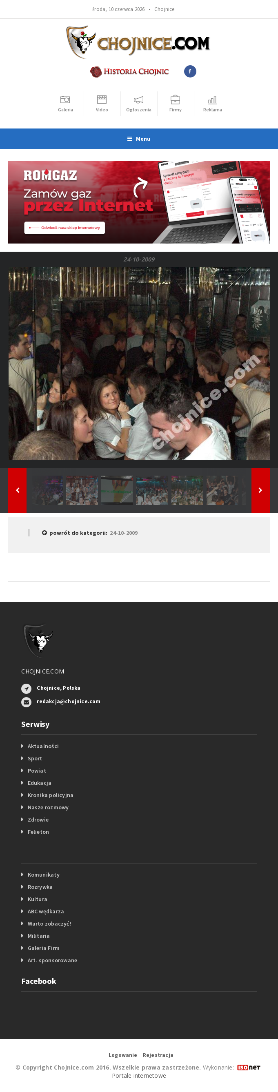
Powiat (37, 770)
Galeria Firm (44, 948)
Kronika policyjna (51, 795)
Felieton (38, 831)
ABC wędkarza (46, 911)
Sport (35, 758)
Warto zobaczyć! (49, 923)
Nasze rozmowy (48, 807)
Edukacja (40, 782)
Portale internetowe (139, 1075)
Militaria (39, 935)
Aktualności (43, 746)
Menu (138, 139)
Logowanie (123, 1055)
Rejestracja (158, 1055)
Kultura (37, 899)
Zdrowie (38, 819)
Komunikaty (44, 874)
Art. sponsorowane (53, 960)
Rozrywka (40, 886)
